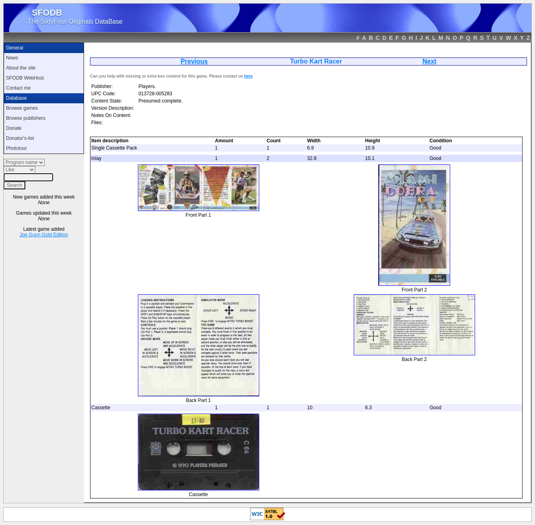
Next (429, 61)
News (12, 58)
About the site (20, 68)
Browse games (22, 108)
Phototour (16, 148)
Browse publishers (25, 118)
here (248, 76)
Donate (14, 128)
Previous (194, 61)
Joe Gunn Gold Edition (44, 235)
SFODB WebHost (25, 78)
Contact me (18, 88)
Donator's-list (20, 138)
